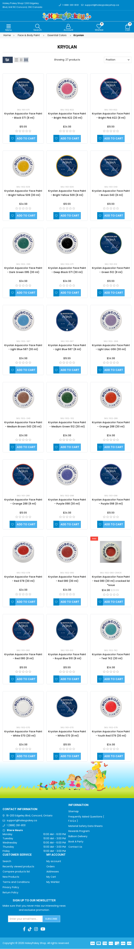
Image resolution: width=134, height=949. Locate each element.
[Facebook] (24, 929)
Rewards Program (79, 831)
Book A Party (75, 841)
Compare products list (16, 871)
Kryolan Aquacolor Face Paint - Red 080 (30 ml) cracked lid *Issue (111, 581)
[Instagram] (36, 929)
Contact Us (75, 847)
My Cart (51, 877)
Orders (50, 866)
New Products (11, 877)
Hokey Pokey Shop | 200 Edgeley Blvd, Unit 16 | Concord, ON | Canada (22, 5)
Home (7, 35)
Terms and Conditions (16, 882)
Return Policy (10, 892)
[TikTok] (30, 929)
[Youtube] (42, 929)
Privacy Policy (11, 887)
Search (7, 861)
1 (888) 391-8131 (16, 825)
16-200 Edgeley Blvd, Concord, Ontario (29, 815)
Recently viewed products (18, 866)
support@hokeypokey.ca (22, 820)
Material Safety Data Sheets (85, 826)
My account (53, 861)
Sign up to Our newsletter (34, 900)
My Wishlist (53, 882)
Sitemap (73, 811)
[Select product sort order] (117, 60)
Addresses (52, 871)
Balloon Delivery (77, 836)
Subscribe (51, 919)
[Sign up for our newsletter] (25, 919)
